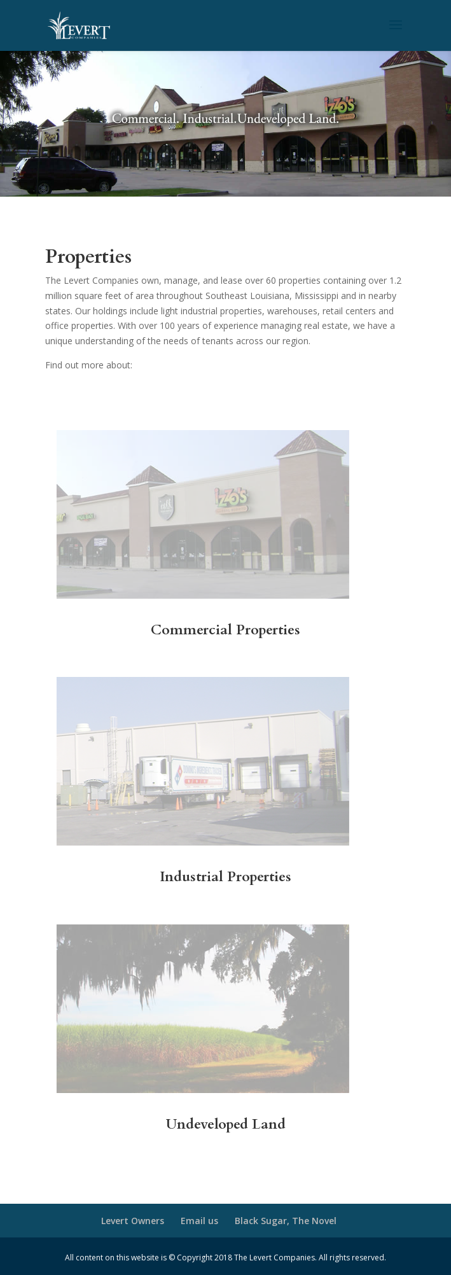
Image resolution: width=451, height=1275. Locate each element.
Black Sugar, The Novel (286, 1221)
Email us (199, 1221)
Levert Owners (132, 1221)
